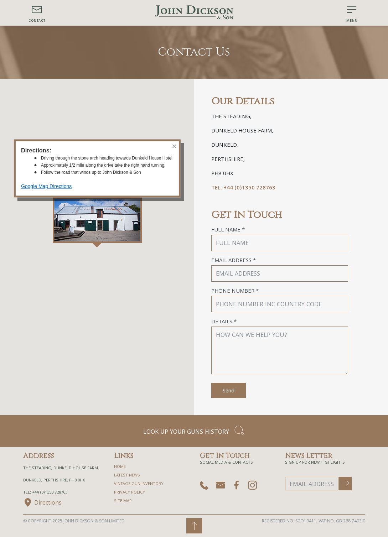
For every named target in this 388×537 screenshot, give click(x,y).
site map (123, 501)
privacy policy (129, 492)
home (120, 467)
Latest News (127, 475)
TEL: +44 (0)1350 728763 (243, 188)
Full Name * (228, 230)
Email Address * (233, 261)
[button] (37, 13)
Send (228, 391)
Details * (224, 322)
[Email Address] (311, 483)
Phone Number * (235, 291)
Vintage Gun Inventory (139, 484)
